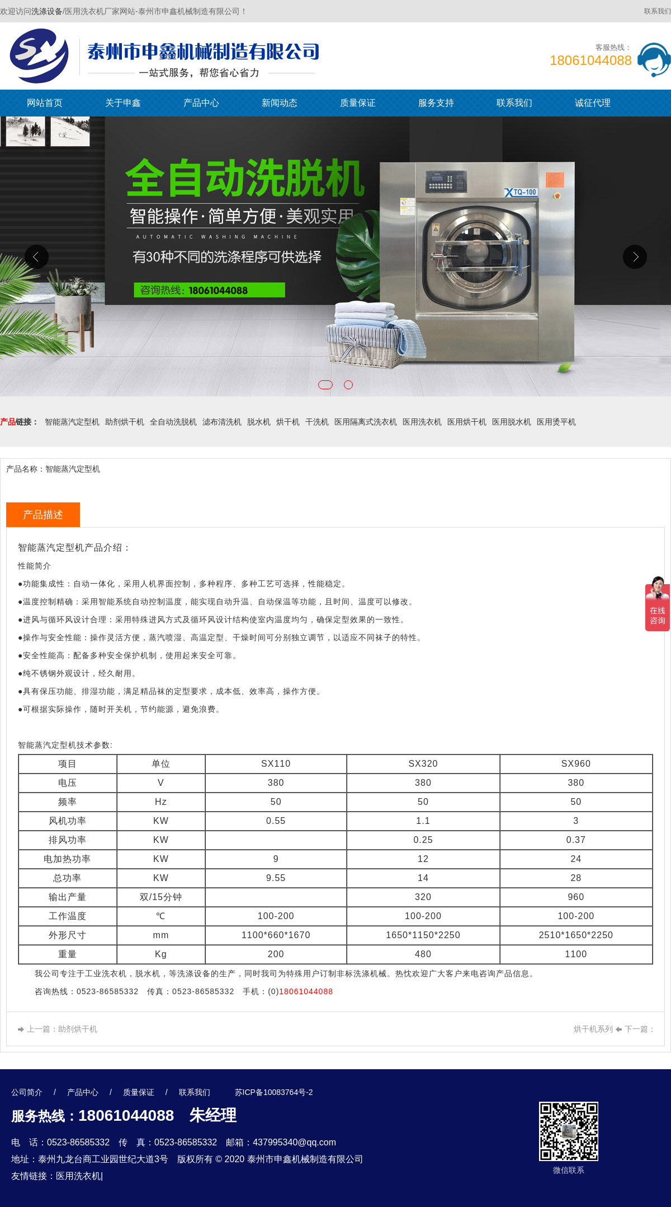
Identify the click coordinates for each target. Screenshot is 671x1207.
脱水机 (259, 421)
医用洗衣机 (422, 421)
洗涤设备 (47, 11)
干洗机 (317, 421)
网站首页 (45, 103)
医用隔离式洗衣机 (365, 421)
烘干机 (288, 421)
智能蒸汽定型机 (72, 421)
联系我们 (657, 11)
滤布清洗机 (222, 421)
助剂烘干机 (124, 421)
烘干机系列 (593, 1028)
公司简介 (26, 1092)
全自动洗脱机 (173, 421)
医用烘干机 (466, 421)
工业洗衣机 (106, 973)
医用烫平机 (556, 421)
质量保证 (358, 103)
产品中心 (201, 103)
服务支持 (436, 103)
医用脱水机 (511, 421)
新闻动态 (279, 103)
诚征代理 (593, 103)
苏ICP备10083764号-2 (274, 1092)
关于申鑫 (123, 103)
